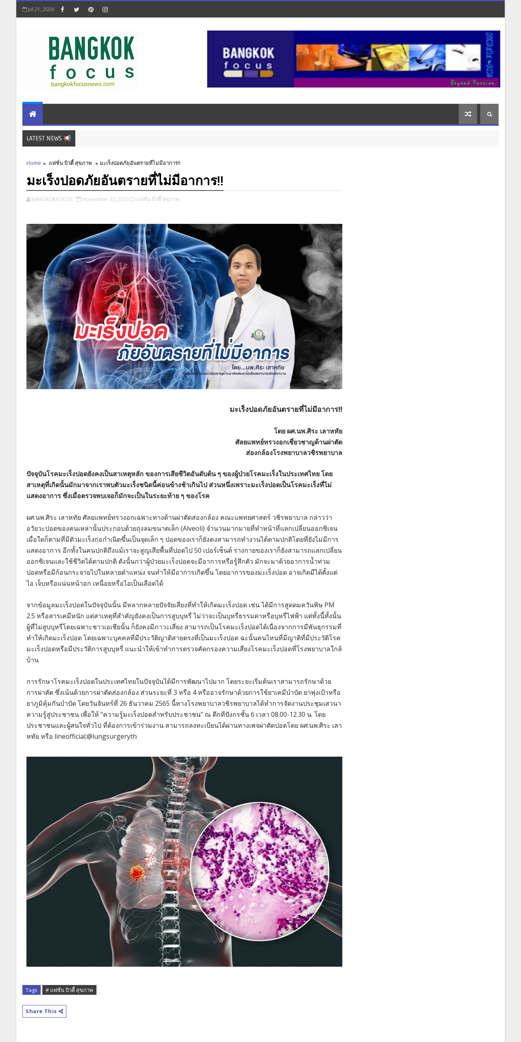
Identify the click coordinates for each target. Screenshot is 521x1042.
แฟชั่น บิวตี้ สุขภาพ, (158, 199)
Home (33, 162)
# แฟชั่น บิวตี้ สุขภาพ (69, 990)
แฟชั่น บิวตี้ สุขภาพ (70, 162)
